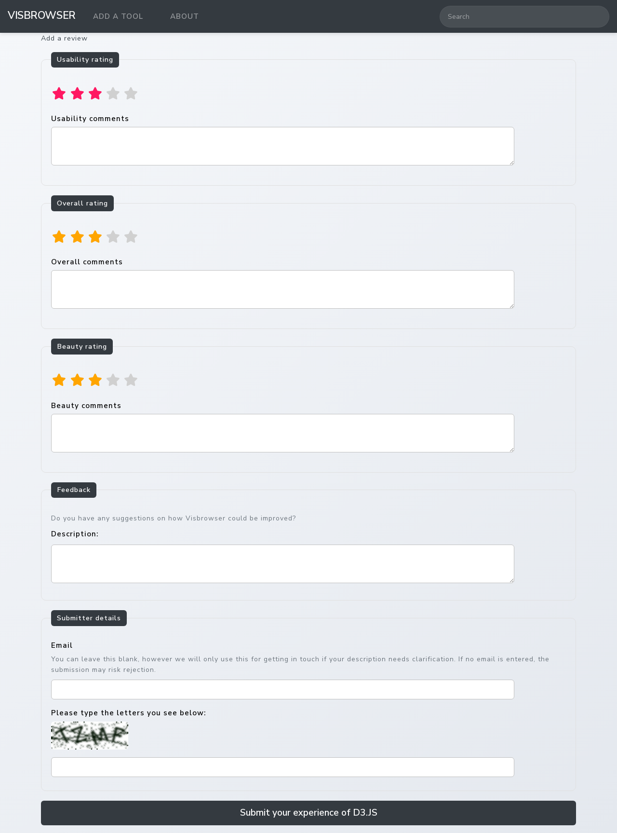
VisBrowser (42, 15)
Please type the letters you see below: (128, 713)
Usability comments (282, 139)
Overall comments (282, 283)
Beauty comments (282, 426)
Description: (74, 534)
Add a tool (118, 16)
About (184, 16)
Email (62, 645)
